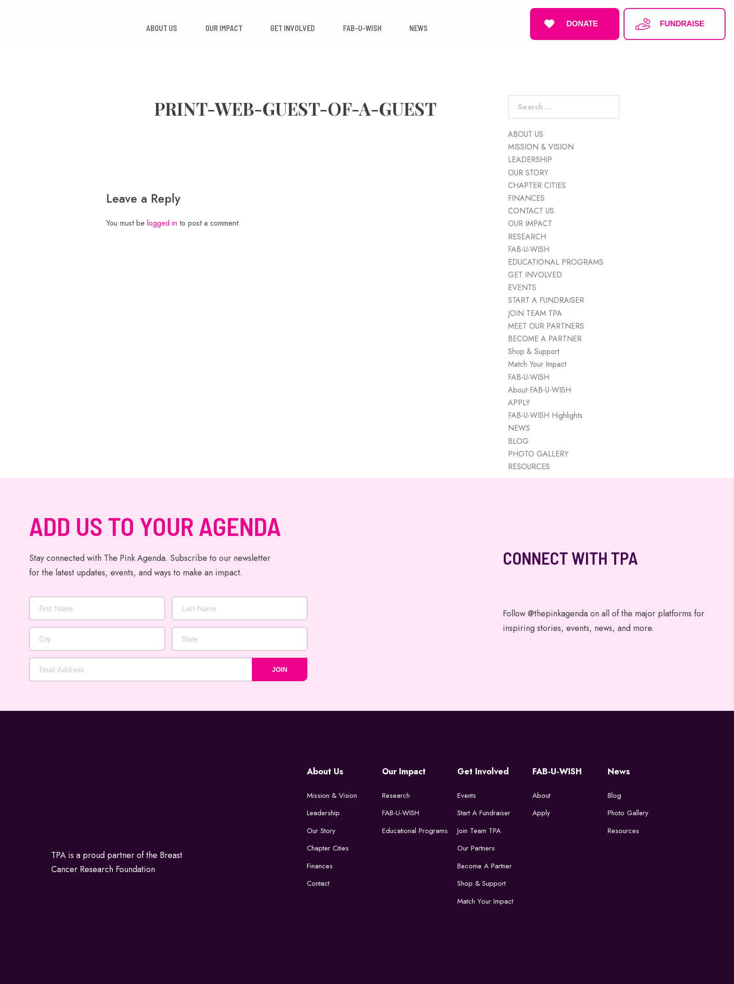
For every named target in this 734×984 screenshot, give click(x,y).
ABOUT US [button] (161, 28)
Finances (320, 866)
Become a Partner (484, 866)
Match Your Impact (537, 364)
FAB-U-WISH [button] (362, 28)
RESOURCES (529, 466)
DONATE (569, 24)
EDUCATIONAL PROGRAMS (555, 262)
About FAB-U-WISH (539, 390)
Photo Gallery (628, 813)
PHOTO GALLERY (538, 454)
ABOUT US (525, 134)
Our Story (321, 831)
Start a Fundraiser (483, 813)
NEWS (519, 428)
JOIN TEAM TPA (535, 313)
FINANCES (526, 198)
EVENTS (522, 287)
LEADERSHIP (530, 159)
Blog (614, 795)
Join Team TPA (479, 831)
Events (466, 795)
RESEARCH (527, 236)
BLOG (518, 441)
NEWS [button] (418, 28)
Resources (623, 831)
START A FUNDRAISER (546, 300)
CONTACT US (531, 210)
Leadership (323, 813)
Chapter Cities (328, 848)
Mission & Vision (332, 795)
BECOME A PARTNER (545, 338)
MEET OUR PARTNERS (546, 326)
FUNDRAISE (669, 24)
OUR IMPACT (530, 223)
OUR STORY (528, 172)
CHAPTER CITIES (537, 185)
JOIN (280, 669)
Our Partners (476, 848)
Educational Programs (415, 831)
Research (396, 795)
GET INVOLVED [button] (292, 28)
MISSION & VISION (541, 147)
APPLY (519, 402)
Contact (318, 883)
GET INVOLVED (535, 274)
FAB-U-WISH (528, 249)
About (541, 795)
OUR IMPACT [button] (223, 28)
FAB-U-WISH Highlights (545, 415)
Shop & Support (533, 351)
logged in (162, 223)
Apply (541, 813)
